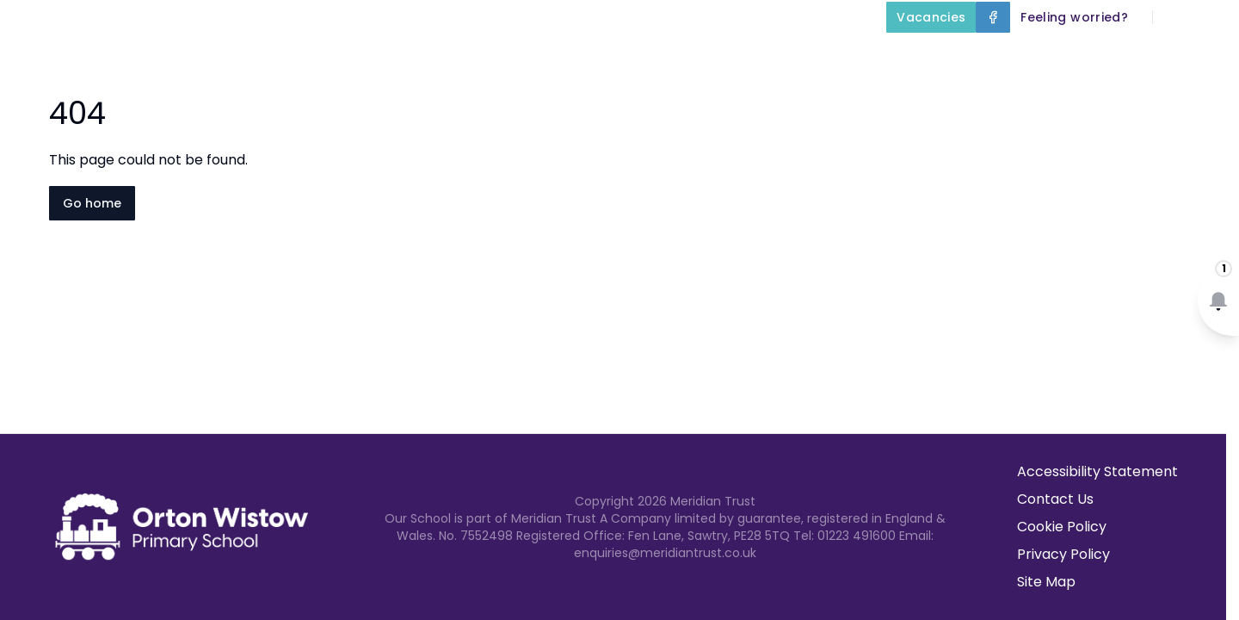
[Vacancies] (931, 17)
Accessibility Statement (1097, 471)
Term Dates (1078, 56)
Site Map (1046, 582)
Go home (92, 203)
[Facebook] (993, 17)
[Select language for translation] (1211, 17)
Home (345, 56)
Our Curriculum (752, 56)
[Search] (1175, 17)
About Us (443, 56)
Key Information (587, 56)
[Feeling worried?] (1074, 17)
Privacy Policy (1063, 554)
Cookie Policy (1061, 526)
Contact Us (1188, 56)
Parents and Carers (928, 56)
